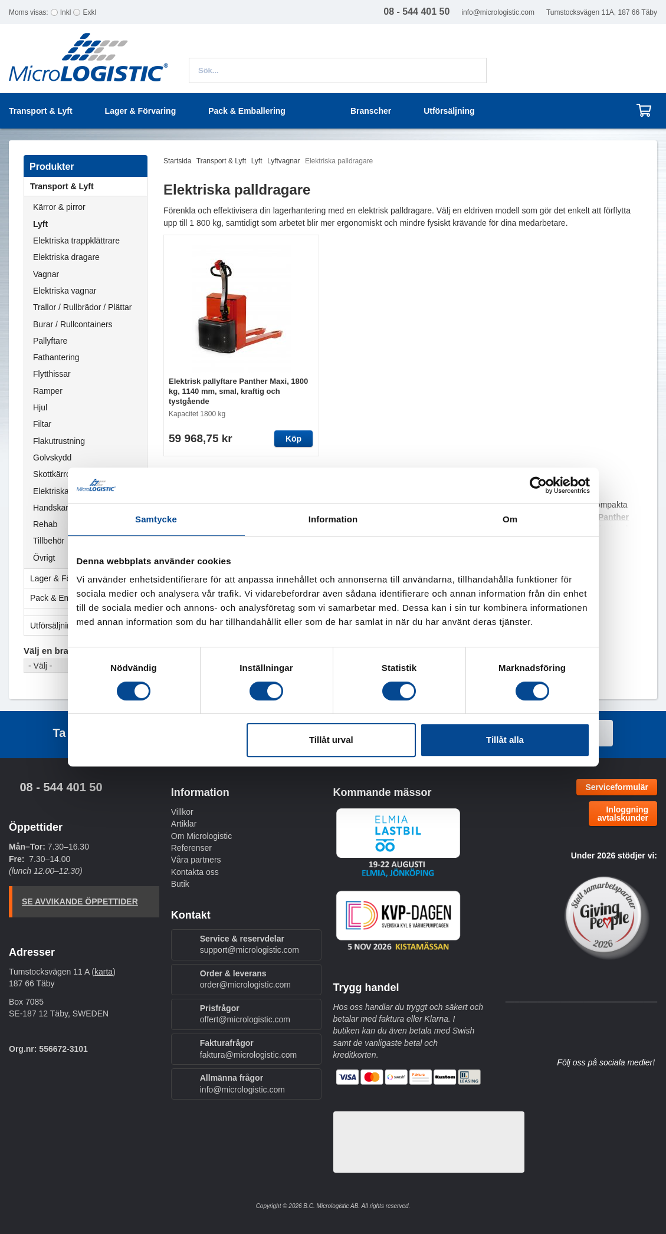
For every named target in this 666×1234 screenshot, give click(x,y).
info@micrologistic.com (497, 12)
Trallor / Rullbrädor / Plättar (82, 307)
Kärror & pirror (59, 207)
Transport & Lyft (88, 186)
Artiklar (184, 823)
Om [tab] (510, 519)
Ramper (48, 391)
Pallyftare (50, 340)
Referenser (191, 848)
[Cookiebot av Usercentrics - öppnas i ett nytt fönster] (538, 485)
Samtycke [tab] (156, 519)
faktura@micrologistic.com (248, 1054)
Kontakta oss (195, 872)
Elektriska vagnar (64, 290)
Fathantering (56, 357)
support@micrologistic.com (249, 950)
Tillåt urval (331, 740)
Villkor (182, 812)
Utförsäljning (449, 111)
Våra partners (196, 859)
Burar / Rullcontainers (73, 324)
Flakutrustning (59, 441)
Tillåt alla (505, 740)
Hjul (40, 407)
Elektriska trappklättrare (76, 240)
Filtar (42, 424)
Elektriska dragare (66, 257)
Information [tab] (333, 519)
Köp (293, 438)
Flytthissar (52, 374)
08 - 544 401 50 (60, 787)
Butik (180, 884)
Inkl (65, 12)
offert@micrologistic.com (245, 1019)
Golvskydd (52, 457)
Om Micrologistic (201, 836)
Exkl (89, 12)
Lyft (40, 224)
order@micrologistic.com (245, 984)
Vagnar (46, 274)
